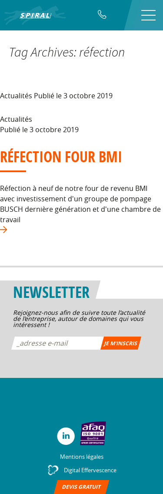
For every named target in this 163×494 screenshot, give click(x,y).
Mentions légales (81, 457)
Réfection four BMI (61, 157)
